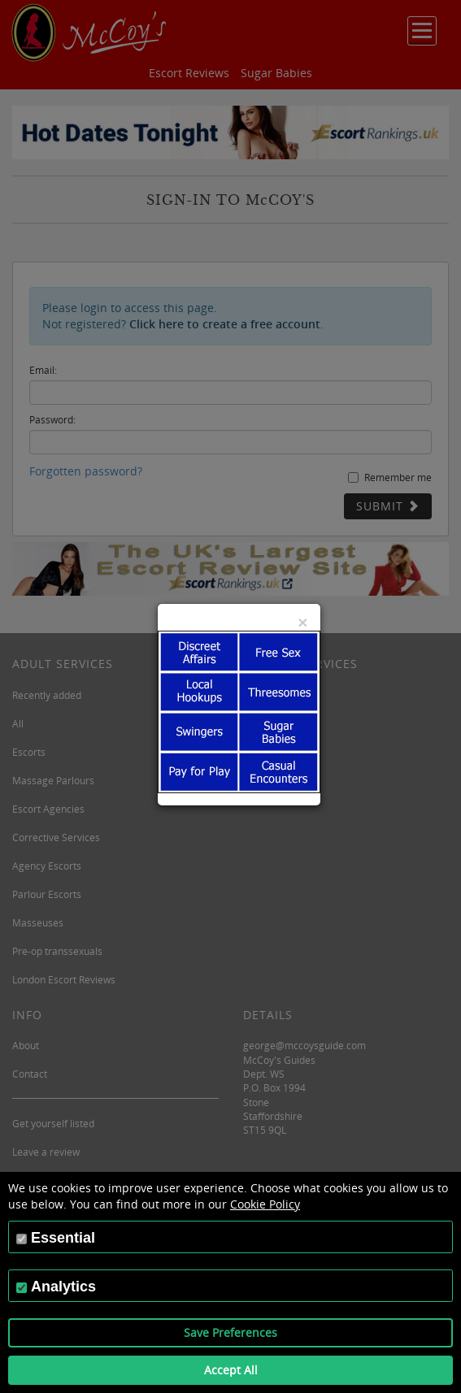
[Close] (302, 622)
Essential (63, 1238)
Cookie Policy (265, 1204)
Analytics (63, 1286)
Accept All (231, 1370)
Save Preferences (230, 1332)
